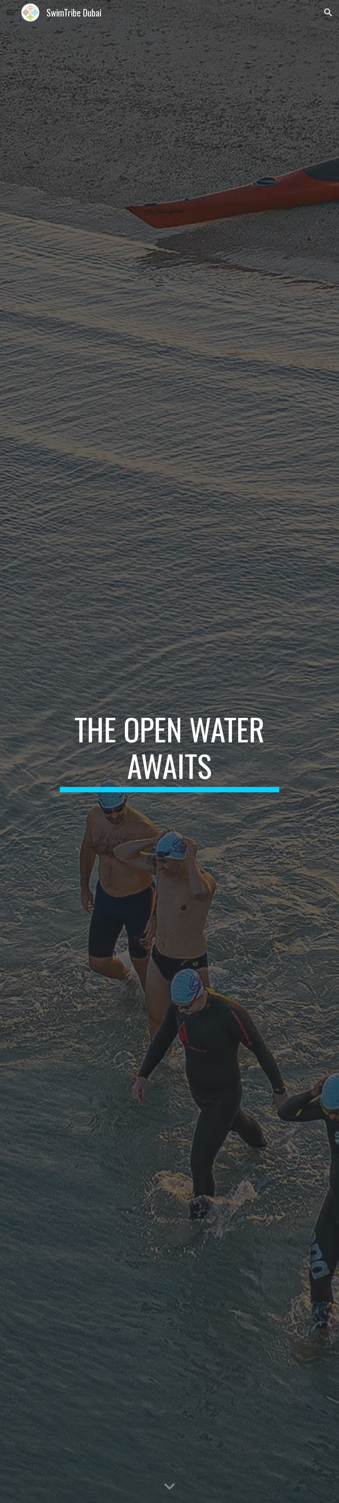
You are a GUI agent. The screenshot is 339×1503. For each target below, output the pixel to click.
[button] (10, 12)
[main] (169, 751)
